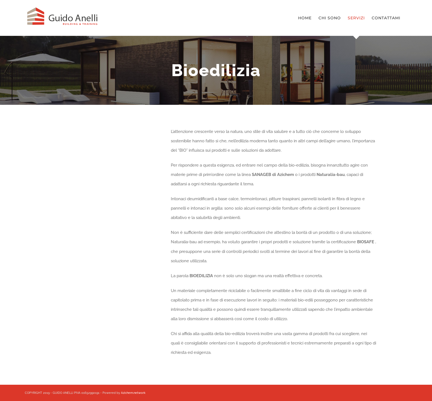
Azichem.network (133, 393)
